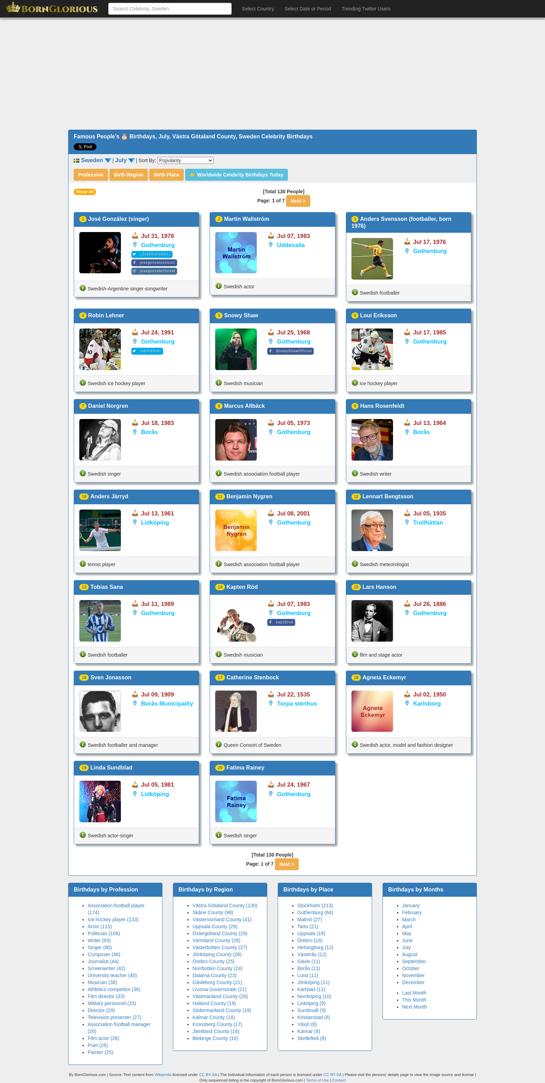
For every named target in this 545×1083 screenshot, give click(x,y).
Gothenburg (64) (315, 912)
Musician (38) (102, 982)
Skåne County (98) (212, 912)
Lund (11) (307, 975)
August (409, 954)
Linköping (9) (311, 1003)
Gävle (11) (308, 961)
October (411, 968)
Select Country (258, 9)
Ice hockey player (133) (113, 919)
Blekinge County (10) (215, 1038)
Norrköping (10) (314, 996)
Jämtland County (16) (215, 1031)
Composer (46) (104, 954)
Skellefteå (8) (311, 1038)
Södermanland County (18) (221, 1010)
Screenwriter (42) (106, 968)
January (411, 905)
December (413, 982)
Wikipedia (163, 1075)
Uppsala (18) (311, 933)
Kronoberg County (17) (217, 1024)
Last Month (414, 993)
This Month (414, 1000)
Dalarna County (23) (214, 975)
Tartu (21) (307, 926)
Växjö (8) (307, 1024)
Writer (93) (99, 940)
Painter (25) (100, 1052)
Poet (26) (98, 1045)
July (406, 947)
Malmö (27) (309, 919)
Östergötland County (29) (219, 933)
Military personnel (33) (112, 1003)
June (407, 940)
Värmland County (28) (216, 940)
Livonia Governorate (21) (219, 989)
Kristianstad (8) (313, 1017)
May (406, 933)
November (413, 975)
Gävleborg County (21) (217, 982)
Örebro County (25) (213, 961)
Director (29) (101, 1010)
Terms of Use (318, 1080)
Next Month (414, 1007)
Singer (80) (100, 947)
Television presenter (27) (114, 1017)
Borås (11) (308, 968)
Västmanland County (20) (220, 996)
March (409, 919)
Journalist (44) (103, 961)
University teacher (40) (112, 975)
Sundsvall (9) (311, 1010)
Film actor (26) (103, 1038)
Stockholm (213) (315, 905)
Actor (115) (100, 926)
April (407, 926)
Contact (339, 1080)
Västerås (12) (312, 954)
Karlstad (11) (311, 989)
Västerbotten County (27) (219, 947)
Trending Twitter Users (366, 9)
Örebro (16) (309, 940)
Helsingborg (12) (315, 947)
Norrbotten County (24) (217, 968)
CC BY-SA (208, 1075)
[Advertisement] (272, 74)
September (414, 961)
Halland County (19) (214, 1003)
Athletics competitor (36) (114, 989)
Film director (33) (106, 996)
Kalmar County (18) (213, 1017)
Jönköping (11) (313, 982)
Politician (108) (104, 933)
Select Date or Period (308, 9)
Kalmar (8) (308, 1031)
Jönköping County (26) (217, 954)
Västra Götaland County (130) (224, 905)
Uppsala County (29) (214, 926)
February (412, 912)
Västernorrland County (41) (222, 919)
